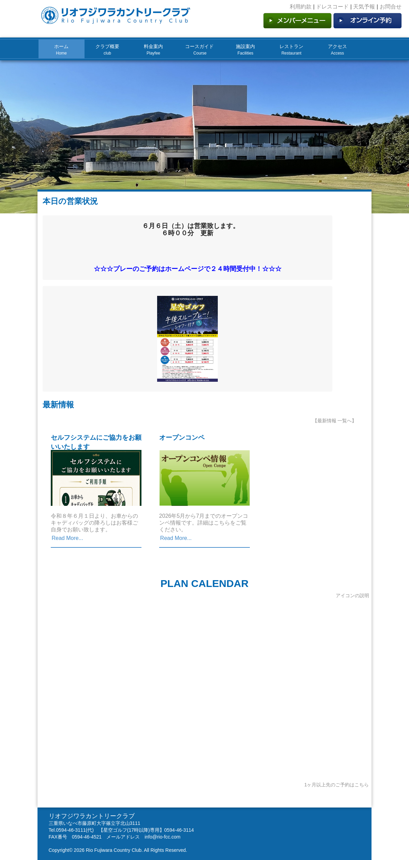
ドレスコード (332, 7)
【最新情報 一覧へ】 (335, 420)
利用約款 (301, 7)
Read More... (67, 538)
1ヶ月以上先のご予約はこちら (336, 784)
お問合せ (391, 7)
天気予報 (364, 7)
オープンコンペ (181, 437)
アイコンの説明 (352, 595)
